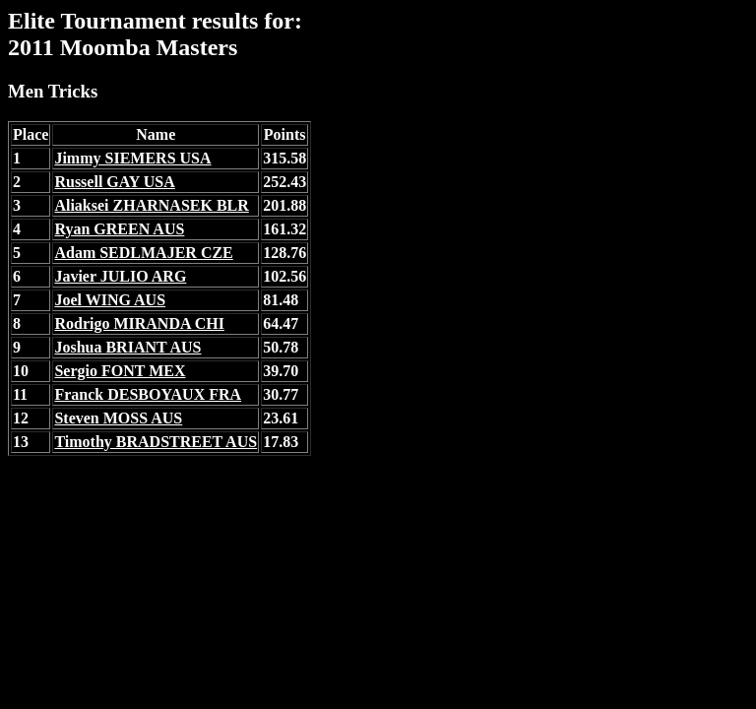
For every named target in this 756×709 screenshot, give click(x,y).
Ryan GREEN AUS (119, 229)
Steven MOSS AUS (118, 418)
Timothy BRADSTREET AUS (155, 441)
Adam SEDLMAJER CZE (143, 252)
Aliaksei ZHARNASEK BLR (151, 205)
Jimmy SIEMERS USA (132, 158)
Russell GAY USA (114, 181)
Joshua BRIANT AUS (127, 347)
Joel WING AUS (109, 299)
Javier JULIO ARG (120, 276)
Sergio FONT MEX (119, 370)
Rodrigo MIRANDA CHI (138, 323)
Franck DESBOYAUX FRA (147, 394)
